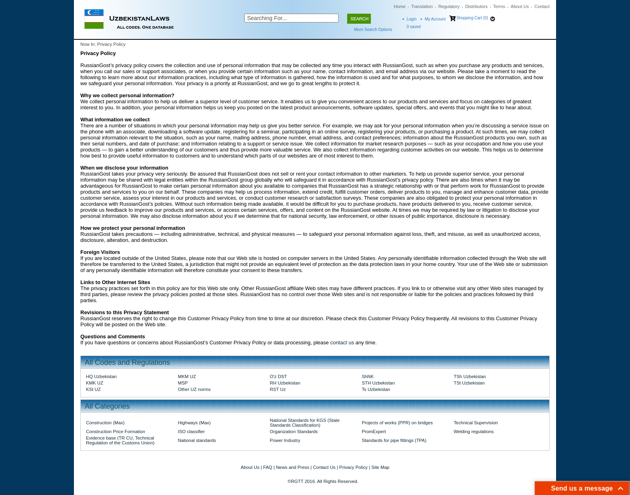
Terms (499, 6)
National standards (197, 440)
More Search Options (373, 29)
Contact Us (324, 467)
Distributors (476, 6)
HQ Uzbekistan (101, 376)
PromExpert (374, 431)
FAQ (267, 467)
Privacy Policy (353, 467)
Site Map (380, 467)
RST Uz (278, 389)
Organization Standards (294, 431)
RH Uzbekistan (285, 382)
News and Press (292, 467)
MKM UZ (187, 376)
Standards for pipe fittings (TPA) (394, 440)
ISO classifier (191, 431)
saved (414, 27)
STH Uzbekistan (378, 382)
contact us (342, 343)
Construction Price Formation (115, 431)
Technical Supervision (476, 422)
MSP (183, 382)
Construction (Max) (105, 422)
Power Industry (285, 440)
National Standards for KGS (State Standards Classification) (305, 423)
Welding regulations (474, 431)
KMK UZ (94, 382)
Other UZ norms (194, 389)
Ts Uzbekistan (376, 389)
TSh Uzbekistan (470, 376)
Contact (542, 6)
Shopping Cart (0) (472, 18)
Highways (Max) (194, 422)
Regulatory (449, 6)
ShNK (368, 376)
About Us (520, 6)
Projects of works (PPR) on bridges (397, 422)
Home (399, 6)
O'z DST (278, 376)
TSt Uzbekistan (469, 382)
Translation (422, 6)
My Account (435, 19)
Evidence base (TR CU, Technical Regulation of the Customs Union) (120, 440)
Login (411, 19)
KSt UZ (93, 389)
